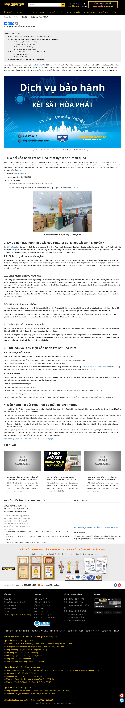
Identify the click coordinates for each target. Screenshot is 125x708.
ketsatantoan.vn (20, 174)
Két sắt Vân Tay (90, 12)
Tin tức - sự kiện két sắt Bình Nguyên (24, 500)
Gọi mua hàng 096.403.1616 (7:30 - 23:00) (17, 615)
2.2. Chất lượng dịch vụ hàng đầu (24, 44)
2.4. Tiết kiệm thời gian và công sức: (25, 49)
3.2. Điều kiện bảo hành (21, 57)
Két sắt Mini (104, 12)
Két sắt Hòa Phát (57, 12)
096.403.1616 (73, 6)
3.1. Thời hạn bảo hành (21, 54)
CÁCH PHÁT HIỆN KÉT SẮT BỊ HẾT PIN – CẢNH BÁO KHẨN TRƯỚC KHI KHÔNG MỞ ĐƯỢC (102, 480)
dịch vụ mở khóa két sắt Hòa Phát (96, 367)
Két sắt (11, 12)
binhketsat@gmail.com (49, 585)
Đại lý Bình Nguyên (11, 247)
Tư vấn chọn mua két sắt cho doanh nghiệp (96, 528)
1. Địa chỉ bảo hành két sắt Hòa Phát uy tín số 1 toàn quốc (29, 37)
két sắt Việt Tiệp (24, 12)
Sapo (87, 703)
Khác (115, 12)
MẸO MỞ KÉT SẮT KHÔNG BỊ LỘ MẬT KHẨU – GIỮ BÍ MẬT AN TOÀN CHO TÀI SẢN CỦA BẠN (61, 480)
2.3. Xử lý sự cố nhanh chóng (23, 47)
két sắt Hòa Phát (39, 65)
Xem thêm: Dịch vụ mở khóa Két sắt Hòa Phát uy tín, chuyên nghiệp (28, 439)
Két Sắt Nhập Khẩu (40, 12)
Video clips (80, 500)
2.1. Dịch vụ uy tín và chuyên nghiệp (25, 42)
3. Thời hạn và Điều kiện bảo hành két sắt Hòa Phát (26, 52)
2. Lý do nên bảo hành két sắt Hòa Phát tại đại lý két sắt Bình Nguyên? (33, 39)
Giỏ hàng (84, 5)
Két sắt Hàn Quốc (74, 12)
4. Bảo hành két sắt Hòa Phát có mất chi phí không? (27, 59)
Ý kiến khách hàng (80, 532)
